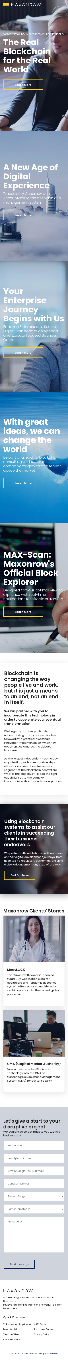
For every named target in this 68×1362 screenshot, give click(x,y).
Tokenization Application (17, 1324)
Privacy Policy (42, 1334)
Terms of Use (11, 1334)
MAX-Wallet (10, 1329)
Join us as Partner (44, 1329)
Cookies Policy (11, 1339)
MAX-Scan (40, 1324)
